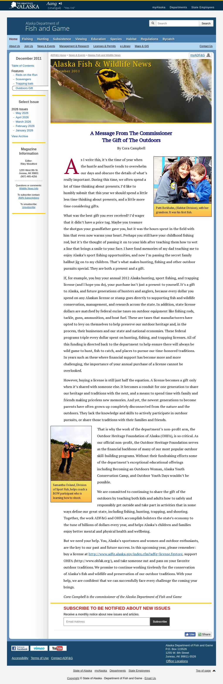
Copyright (73, 678)
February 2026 (25, 126)
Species (116, 39)
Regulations (149, 39)
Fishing (27, 39)
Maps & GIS (142, 46)
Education (98, 39)
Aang (52, 3)
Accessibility (20, 658)
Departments (178, 7)
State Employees (203, 7)
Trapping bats (24, 83)
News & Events (46, 46)
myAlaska (159, 7)
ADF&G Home (58, 55)
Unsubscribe (28, 207)
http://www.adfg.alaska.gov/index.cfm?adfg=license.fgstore (135, 554)
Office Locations (177, 661)
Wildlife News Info (28, 188)
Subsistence (62, 39)
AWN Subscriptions (29, 197)
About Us (14, 46)
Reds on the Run (26, 74)
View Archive (20, 136)
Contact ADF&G (62, 658)
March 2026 (23, 121)
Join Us (28, 46)
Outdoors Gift (24, 88)
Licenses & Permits (104, 46)
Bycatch (168, 39)
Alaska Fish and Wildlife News (104, 55)
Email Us (150, 678)
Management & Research (74, 46)
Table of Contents (23, 65)
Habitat (131, 39)
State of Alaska (26, 6)
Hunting (43, 39)
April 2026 (22, 117)
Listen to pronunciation (60, 3)
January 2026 (24, 130)
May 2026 (22, 113)
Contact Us (206, 46)
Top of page (203, 670)
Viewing (81, 39)
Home (13, 39)
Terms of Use (40, 658)
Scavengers (23, 79)
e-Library (125, 46)
